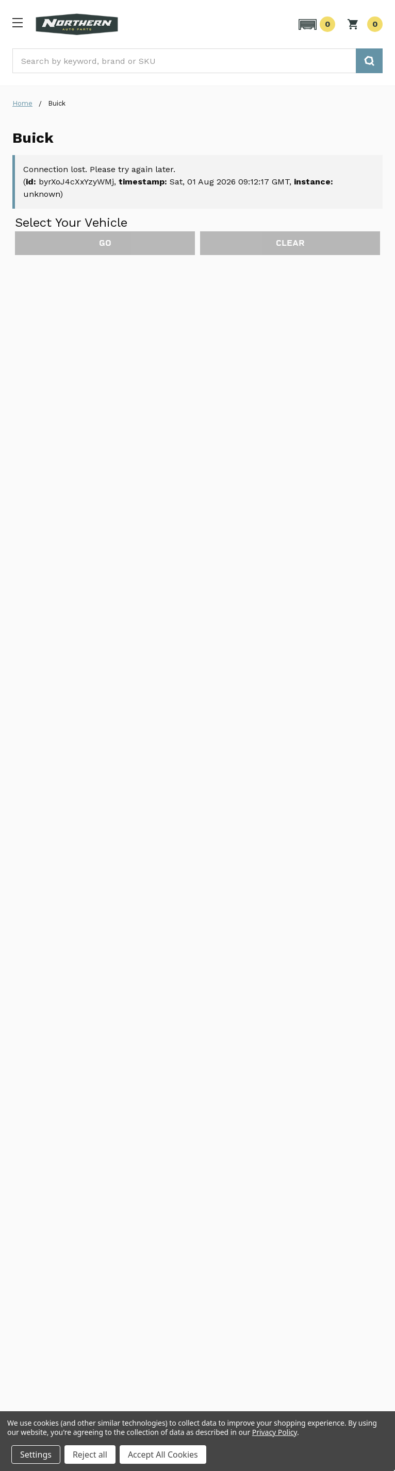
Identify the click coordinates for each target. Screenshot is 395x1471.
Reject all (90, 1454)
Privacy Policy (274, 1432)
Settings (36, 1454)
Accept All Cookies (163, 1454)
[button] (315, 24)
